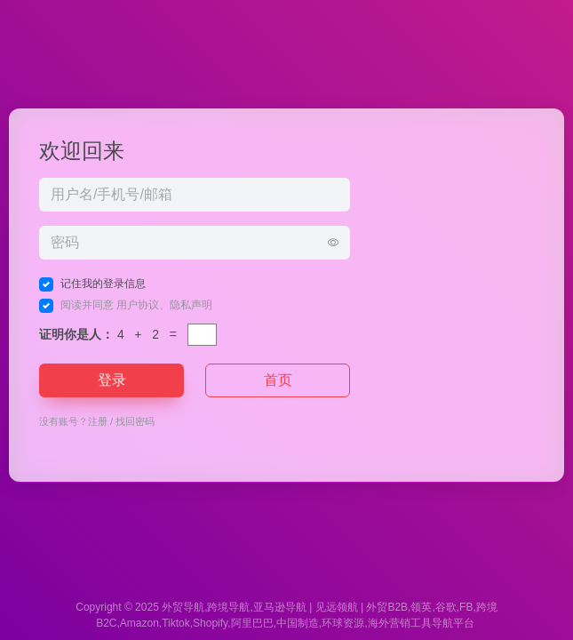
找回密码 (135, 421)
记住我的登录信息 (103, 283)
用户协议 (137, 305)
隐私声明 (191, 305)
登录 (112, 380)
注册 (97, 421)
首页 (278, 380)
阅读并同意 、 (136, 305)
